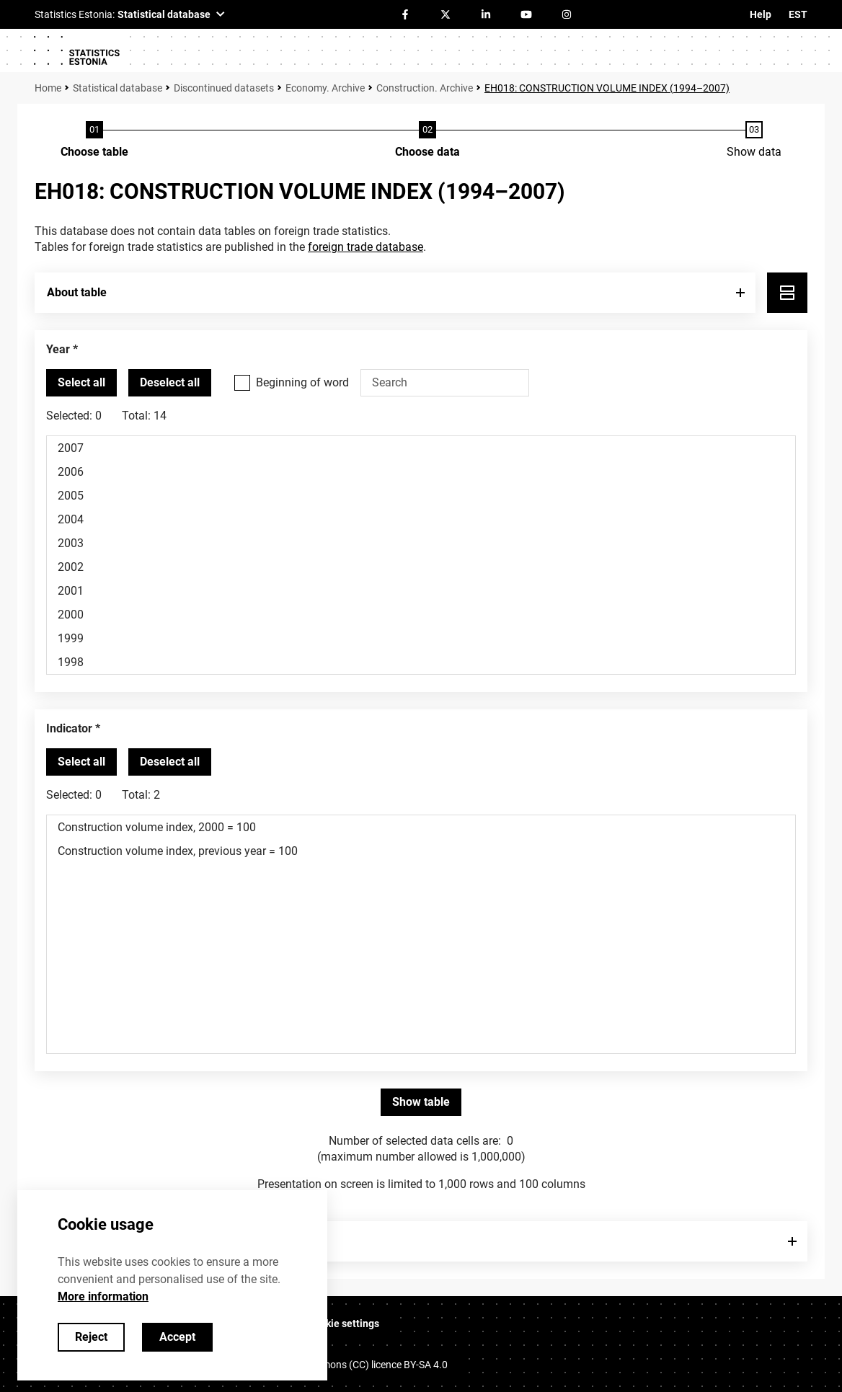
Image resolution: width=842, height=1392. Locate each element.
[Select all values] (81, 382)
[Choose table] (94, 140)
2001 (421, 591)
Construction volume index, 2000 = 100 (421, 827)
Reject (91, 1337)
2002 (421, 567)
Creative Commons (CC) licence (355, 1364)
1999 (421, 638)
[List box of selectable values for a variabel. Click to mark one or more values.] (421, 555)
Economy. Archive (325, 88)
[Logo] (76, 50)
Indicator (69, 728)
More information (103, 1296)
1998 (421, 662)
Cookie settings (343, 1323)
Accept (177, 1337)
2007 (421, 448)
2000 (421, 614)
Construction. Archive (424, 88)
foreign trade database (365, 247)
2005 (421, 495)
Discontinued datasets (224, 88)
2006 (421, 472)
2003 (421, 543)
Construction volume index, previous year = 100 (421, 851)
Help (760, 14)
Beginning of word (302, 382)
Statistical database (117, 88)
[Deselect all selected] (169, 382)
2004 (421, 519)
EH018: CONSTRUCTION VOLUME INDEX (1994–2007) (607, 88)
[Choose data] (427, 140)
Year (58, 349)
